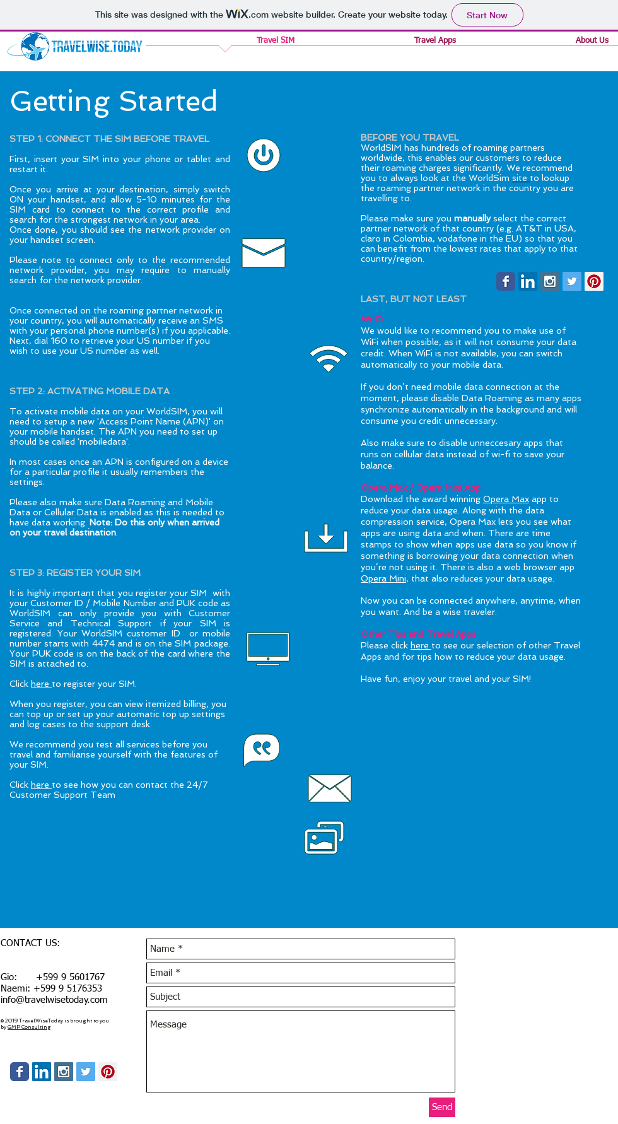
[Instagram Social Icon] (549, 281)
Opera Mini (383, 578)
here (41, 684)
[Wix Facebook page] (505, 281)
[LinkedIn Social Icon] (527, 281)
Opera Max (506, 499)
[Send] (442, 1107)
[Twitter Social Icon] (572, 281)
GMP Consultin (27, 1027)
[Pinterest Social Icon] (594, 281)
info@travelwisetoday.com (54, 1000)
